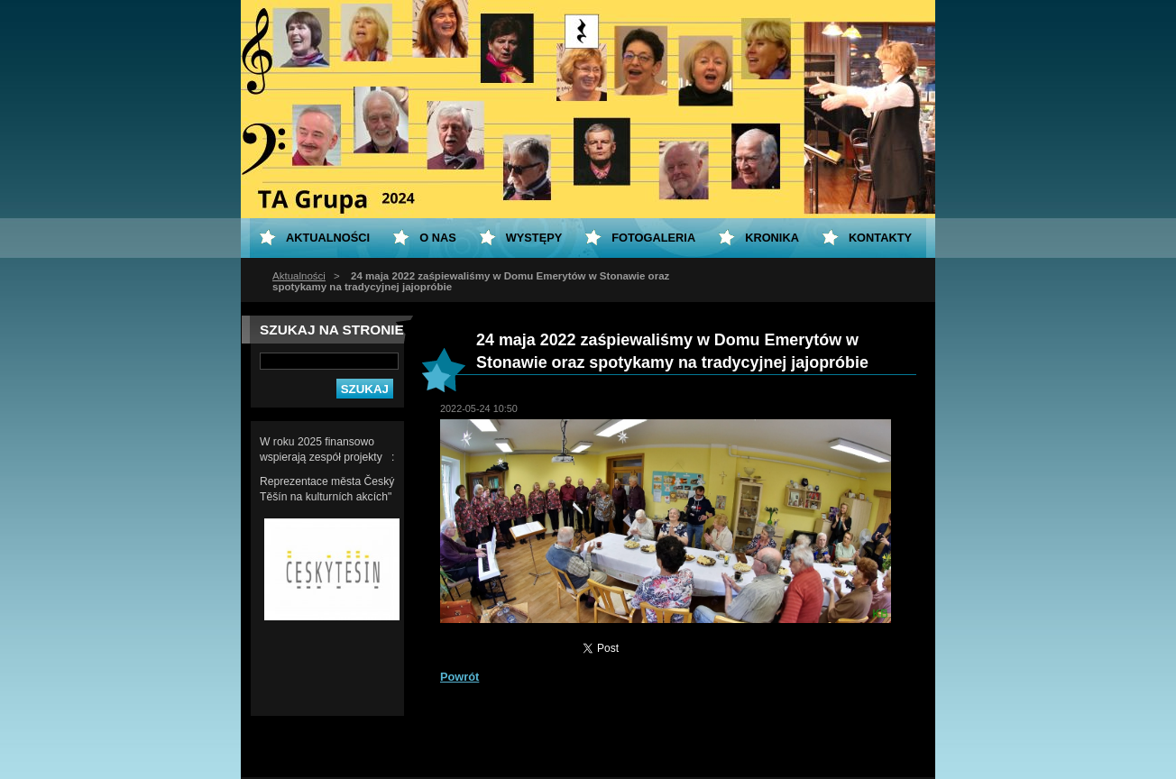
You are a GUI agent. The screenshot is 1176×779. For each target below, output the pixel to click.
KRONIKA (772, 237)
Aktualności (299, 275)
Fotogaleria (653, 237)
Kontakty (880, 237)
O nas (437, 237)
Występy (534, 237)
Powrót (459, 676)
